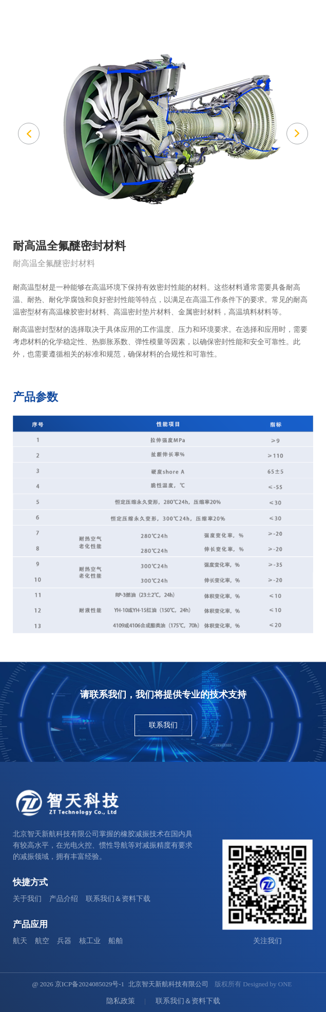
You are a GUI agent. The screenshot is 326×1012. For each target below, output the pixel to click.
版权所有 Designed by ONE (253, 984)
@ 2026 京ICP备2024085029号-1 (78, 984)
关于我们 (27, 899)
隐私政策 (120, 1001)
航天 (20, 941)
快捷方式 (30, 882)
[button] (297, 133)
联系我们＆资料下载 (118, 899)
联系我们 (163, 725)
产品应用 (30, 924)
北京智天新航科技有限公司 (168, 984)
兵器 (64, 941)
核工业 (90, 941)
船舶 (115, 941)
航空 (42, 941)
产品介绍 (63, 899)
